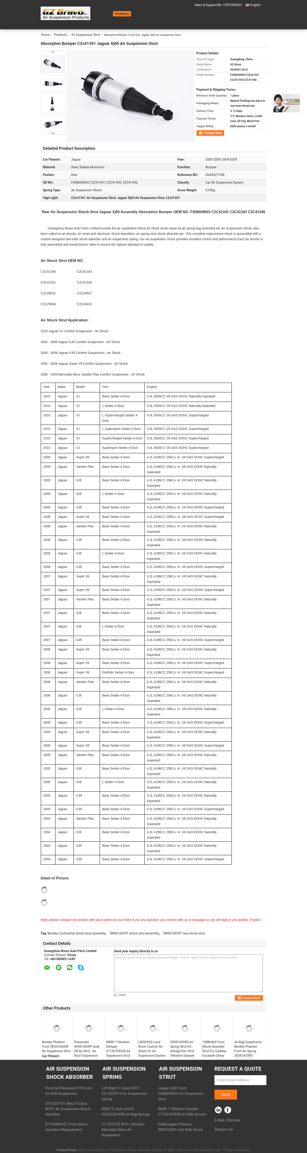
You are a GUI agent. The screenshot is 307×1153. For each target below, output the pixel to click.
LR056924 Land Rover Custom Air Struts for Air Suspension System (152, 1048)
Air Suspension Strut (85, 35)
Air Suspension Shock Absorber (69, 1073)
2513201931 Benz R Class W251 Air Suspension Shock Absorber (67, 1108)
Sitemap (233, 1120)
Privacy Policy (66, 1150)
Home (106, 14)
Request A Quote (186, 14)
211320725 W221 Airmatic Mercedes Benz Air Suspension (123, 1129)
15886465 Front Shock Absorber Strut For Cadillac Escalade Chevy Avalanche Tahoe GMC (214, 1053)
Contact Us (160, 14)
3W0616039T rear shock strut (184, 933)
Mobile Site (223, 1129)
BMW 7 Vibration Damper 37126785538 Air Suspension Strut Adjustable (118, 1051)
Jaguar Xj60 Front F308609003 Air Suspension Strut (180, 1093)
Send (225, 1094)
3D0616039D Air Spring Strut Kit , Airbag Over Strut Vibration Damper (182, 1048)
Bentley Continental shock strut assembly (77, 933)
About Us (141, 14)
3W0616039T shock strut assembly (134, 933)
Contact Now (204, 132)
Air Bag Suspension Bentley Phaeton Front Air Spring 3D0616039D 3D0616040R (248, 1051)
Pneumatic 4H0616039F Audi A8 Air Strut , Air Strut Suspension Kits (86, 1051)
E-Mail (219, 1120)
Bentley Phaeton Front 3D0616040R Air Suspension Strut (56, 1046)
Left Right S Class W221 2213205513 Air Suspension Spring (124, 1093)
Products (122, 14)
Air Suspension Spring (124, 1073)
